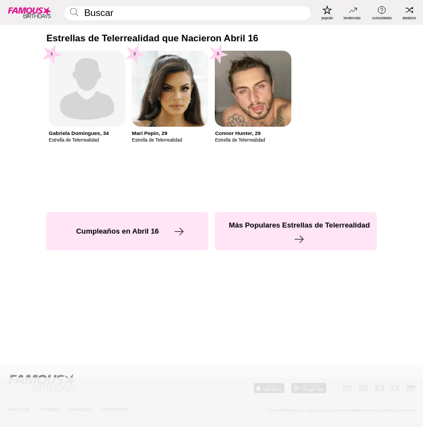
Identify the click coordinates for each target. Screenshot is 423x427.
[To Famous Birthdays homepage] (29, 12)
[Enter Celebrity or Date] (187, 13)
